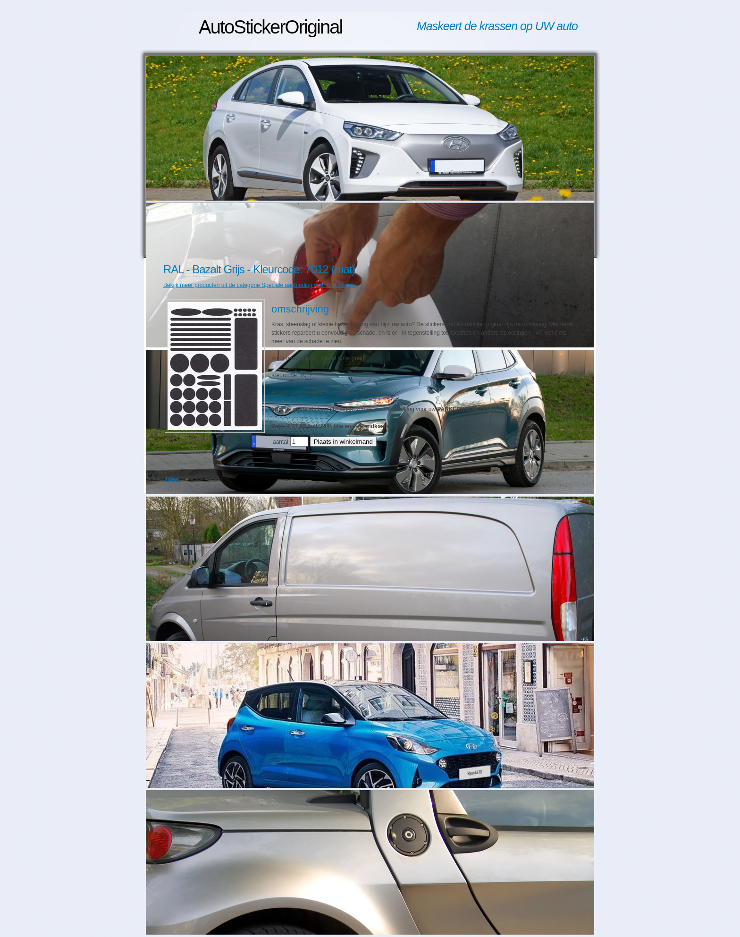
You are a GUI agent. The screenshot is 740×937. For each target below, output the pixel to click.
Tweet (172, 479)
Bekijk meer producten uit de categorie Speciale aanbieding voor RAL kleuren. (261, 285)
